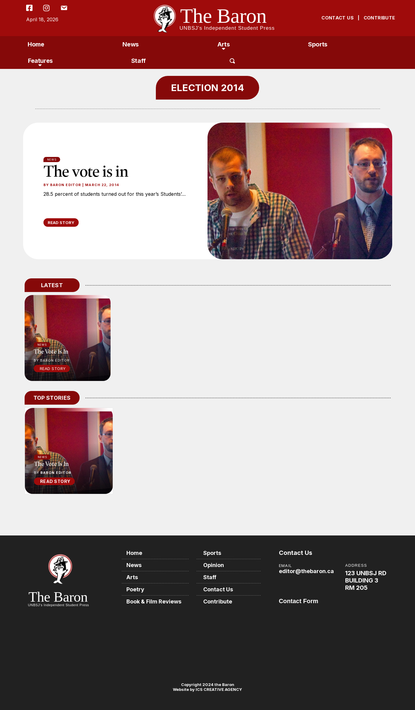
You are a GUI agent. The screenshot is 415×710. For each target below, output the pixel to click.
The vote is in (86, 171)
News (130, 44)
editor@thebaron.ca (306, 571)
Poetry (135, 589)
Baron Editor (65, 185)
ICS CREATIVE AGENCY (218, 689)
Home (36, 44)
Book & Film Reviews (153, 601)
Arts (223, 44)
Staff (138, 60)
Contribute (217, 601)
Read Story (53, 368)
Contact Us (218, 589)
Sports (318, 44)
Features (40, 60)
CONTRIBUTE (379, 18)
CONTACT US (337, 18)
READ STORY (61, 222)
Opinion (213, 565)
